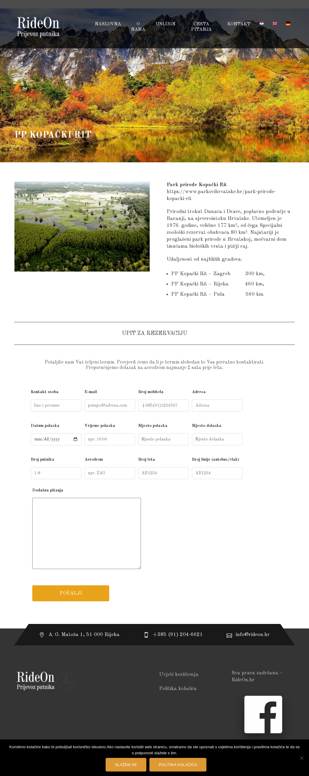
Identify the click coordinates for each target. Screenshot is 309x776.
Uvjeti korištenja (179, 674)
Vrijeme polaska (109, 434)
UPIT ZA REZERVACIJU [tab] (154, 333)
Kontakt (238, 24)
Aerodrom (109, 468)
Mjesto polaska (163, 434)
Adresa (217, 401)
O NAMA (138, 27)
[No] (301, 758)
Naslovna (108, 24)
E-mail (109, 401)
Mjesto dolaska (217, 434)
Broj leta (163, 468)
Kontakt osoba (56, 401)
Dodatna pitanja (154, 529)
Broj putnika (56, 468)
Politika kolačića (178, 688)
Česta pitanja (201, 27)
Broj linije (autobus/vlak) (217, 468)
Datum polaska (56, 434)
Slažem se (126, 764)
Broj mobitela (163, 401)
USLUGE (165, 24)
